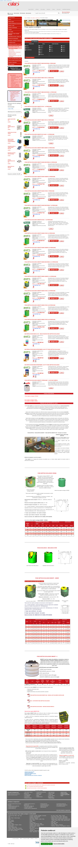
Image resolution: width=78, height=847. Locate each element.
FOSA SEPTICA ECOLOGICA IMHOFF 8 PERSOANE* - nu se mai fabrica (41, 380)
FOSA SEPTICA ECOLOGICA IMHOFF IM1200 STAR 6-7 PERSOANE (39, 191)
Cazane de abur (64, 792)
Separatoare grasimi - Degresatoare (14, 52)
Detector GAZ (39, 793)
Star (41, 49)
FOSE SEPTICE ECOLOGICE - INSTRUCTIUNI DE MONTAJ (37, 788)
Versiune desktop (16, 838)
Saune (62, 795)
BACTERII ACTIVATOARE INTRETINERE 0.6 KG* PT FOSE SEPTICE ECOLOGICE (42, 349)
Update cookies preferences (6, 0)
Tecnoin (42, 54)
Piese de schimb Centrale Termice (14, 60)
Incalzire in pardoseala (12, 27)
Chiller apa (12, 97)
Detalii (62, 71)
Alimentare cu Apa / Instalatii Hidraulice (13, 34)
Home (18, 9)
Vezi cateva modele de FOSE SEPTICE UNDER (34, 581)
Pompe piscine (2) (44, 803)
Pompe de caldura (64, 793)
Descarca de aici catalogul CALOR (14, 104)
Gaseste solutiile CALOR (14, 174)
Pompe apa (51, 794)
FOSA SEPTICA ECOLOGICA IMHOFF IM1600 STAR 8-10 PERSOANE (40, 233)
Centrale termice (39, 796)
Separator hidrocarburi (12, 53)
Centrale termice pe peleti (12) (13, 806)
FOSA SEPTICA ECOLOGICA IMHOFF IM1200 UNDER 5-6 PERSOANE (40, 176)
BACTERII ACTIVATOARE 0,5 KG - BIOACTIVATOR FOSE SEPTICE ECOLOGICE (42, 333)
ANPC (21, 838)
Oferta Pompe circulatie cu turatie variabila (11, 140)
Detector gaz (13, 78)
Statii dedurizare (51, 792)
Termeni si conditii (26, 838)
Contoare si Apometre (12, 62)
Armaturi (10, 29)
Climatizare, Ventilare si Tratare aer (15, 40)
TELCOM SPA (29, 49)
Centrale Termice (11, 17)
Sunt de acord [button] (45, 843)
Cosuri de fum (12, 100)
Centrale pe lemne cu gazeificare (14, 95)
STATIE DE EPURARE (29, 772)
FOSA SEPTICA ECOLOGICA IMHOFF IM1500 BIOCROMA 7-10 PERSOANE (41, 205)
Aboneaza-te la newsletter (14, 111)
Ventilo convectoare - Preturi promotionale (16, 83)
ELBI (27, 45)
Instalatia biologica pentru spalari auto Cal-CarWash (15, 56)
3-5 (51, 47)
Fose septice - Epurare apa (14, 46)
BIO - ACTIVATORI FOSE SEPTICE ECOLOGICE (35, 786)
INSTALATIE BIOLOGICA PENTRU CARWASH (33, 775)
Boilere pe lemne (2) (44, 806)
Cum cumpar (43, 9)
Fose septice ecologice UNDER (31, 401)
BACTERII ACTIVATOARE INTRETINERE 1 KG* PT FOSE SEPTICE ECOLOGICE (42, 364)
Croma (41, 45)
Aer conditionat (27, 795)
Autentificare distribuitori (66, 9)
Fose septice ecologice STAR (31, 399)
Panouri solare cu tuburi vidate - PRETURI (12, 147)
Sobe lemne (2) (43, 807)
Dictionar (32, 838)
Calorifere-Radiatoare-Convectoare (15, 23)
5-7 (51, 49)
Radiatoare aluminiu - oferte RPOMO (16, 80)
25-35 (63, 49)
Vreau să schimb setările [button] (58, 843)
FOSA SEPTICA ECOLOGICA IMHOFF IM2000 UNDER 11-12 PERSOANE (40, 276)
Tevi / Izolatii (10, 31)
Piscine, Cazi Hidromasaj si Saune (14, 58)
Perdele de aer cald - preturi (16, 76)
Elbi (41, 52)
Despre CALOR (30, 9)
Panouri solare (11, 21)
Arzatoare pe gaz (28, 794)
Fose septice (39, 794)
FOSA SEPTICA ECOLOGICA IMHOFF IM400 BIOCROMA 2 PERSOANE (40, 63)
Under (41, 47)
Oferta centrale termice (15, 77)
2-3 (51, 45)
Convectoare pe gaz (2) (61, 806)
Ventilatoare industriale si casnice (14, 44)
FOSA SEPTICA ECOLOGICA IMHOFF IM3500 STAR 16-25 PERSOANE (40, 305)
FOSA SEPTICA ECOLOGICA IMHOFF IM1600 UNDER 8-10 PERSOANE (40, 247)
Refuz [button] (50, 843)
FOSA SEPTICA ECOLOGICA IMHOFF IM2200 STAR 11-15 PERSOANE (40, 290)
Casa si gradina (11, 64)
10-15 (63, 45)
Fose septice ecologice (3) (29, 806)
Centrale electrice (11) (12, 807)
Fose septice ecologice (13, 48)
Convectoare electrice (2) (61, 803)
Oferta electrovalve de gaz (11, 160)
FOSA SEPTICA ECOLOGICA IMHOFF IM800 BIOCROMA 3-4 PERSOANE (40, 92)
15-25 (63, 47)
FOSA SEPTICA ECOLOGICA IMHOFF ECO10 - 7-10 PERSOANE (39, 219)
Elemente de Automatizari (13, 38)
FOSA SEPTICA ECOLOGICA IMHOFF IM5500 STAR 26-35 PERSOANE (40, 319)
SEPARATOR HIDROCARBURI (30, 773)
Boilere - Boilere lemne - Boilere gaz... (14, 96)
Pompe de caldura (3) (28, 807)
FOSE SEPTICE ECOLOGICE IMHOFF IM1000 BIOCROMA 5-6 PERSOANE (41, 162)
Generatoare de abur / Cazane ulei (14, 36)
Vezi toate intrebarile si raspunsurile (63, 810)
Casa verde (58, 9)
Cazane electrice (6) (12, 808)
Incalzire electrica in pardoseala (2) (31, 808)
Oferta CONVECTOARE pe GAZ (11, 126)
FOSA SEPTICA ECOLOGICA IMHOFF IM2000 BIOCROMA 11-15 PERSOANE (41, 262)
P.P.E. (27, 47)
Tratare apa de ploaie (12, 54)
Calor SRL (10, 108)
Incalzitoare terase (11, 42)
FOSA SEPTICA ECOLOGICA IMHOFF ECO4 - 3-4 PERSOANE (38, 106)
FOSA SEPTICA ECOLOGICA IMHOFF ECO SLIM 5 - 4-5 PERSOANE (39, 134)
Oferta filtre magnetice (15, 84)
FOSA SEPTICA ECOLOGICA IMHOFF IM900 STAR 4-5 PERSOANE (39, 119)
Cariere (36, 838)
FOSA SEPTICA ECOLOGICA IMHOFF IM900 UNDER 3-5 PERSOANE (40, 147)
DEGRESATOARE (28, 774)
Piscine (11, 98)
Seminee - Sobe (11, 25)
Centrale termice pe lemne (15, 93)
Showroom (48, 9)
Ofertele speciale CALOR (12, 115)
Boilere (9, 19)
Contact (53, 9)
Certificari (36, 9)
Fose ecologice (11, 49)
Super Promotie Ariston (15, 86)
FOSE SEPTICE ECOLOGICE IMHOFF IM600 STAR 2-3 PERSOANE (39, 77)
